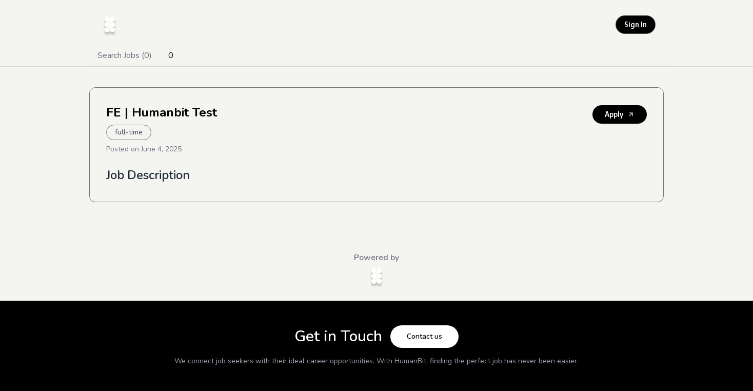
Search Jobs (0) (124, 55)
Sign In (635, 24)
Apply (620, 114)
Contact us (424, 336)
